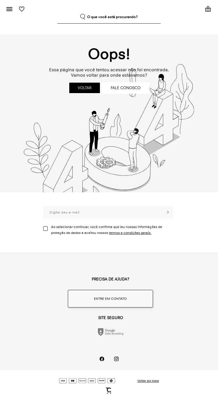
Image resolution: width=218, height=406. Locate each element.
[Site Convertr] (109, 391)
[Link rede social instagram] (116, 359)
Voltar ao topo (148, 381)
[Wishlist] (21, 9)
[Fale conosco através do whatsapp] (110, 298)
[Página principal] (112, 8)
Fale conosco (126, 87)
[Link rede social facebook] (102, 359)
